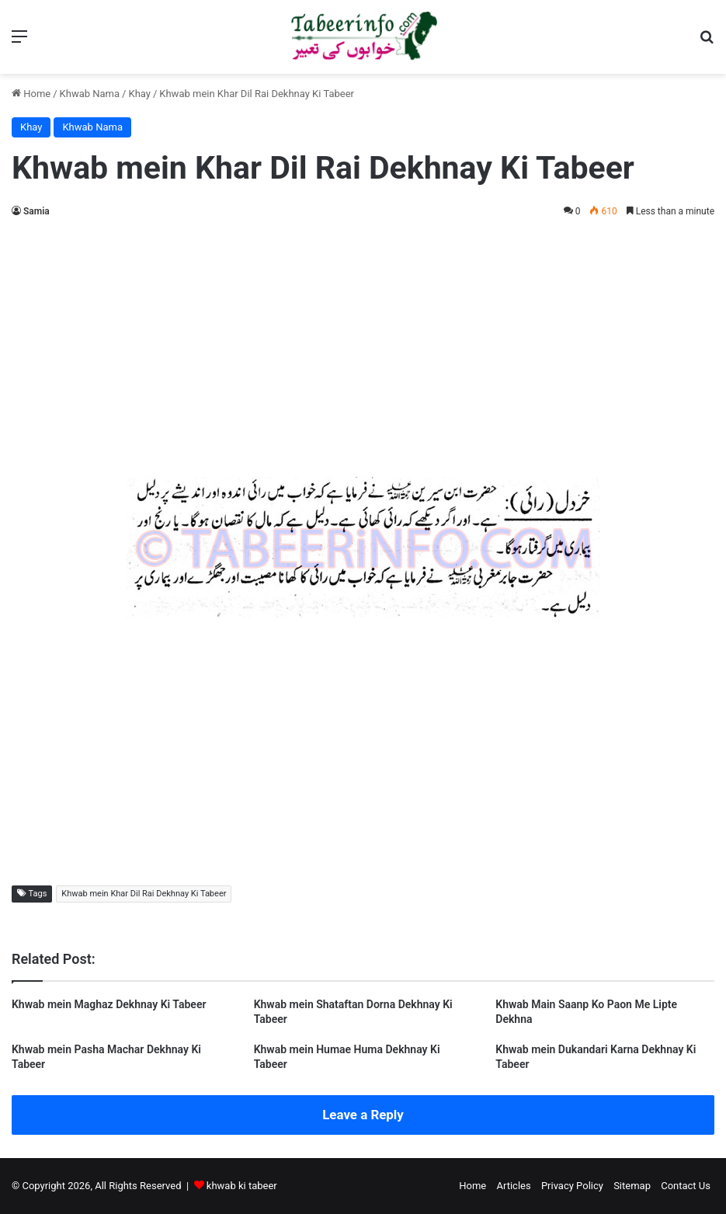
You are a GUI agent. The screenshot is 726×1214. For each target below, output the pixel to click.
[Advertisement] (363, 345)
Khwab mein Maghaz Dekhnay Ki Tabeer (109, 1004)
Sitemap (632, 1185)
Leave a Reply (363, 1114)
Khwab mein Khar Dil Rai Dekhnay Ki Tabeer (143, 894)
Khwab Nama (90, 93)
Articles (513, 1185)
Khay (139, 93)
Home (31, 93)
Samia (36, 211)
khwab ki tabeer (242, 1185)
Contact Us (685, 1185)
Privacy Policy (572, 1185)
